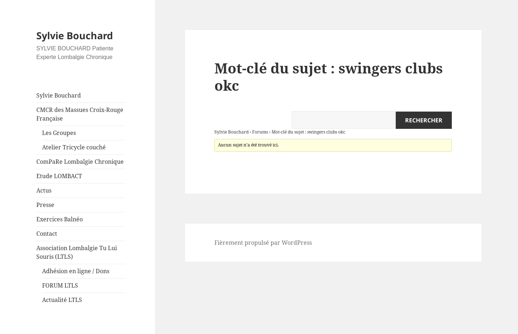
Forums (260, 132)
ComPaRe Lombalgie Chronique (80, 162)
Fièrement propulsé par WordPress (263, 243)
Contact (46, 234)
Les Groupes (59, 133)
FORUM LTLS (60, 285)
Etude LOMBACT (59, 176)
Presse (45, 205)
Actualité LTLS (62, 300)
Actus (43, 190)
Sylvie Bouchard (74, 35)
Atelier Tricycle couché (74, 147)
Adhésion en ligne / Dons (75, 271)
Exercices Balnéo (59, 219)
